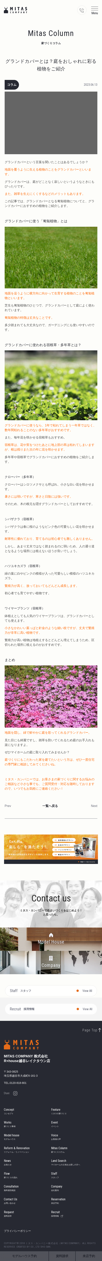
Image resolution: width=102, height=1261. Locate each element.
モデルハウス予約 (24, 1256)
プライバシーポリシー (17, 1230)
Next (94, 806)
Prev (8, 806)
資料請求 (62, 1256)
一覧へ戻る (50, 806)
